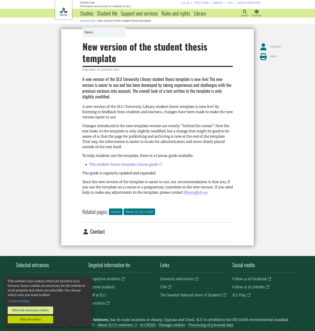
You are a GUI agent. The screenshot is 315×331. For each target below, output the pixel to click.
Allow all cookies (30, 319)
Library (200, 13)
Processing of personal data (210, 325)
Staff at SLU (96, 295)
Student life (107, 13)
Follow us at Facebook (249, 279)
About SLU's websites (115, 325)
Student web (87, 20)
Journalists (96, 303)
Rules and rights (175, 13)
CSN (163, 287)
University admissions (177, 279)
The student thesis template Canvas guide (123, 164)
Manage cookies (172, 325)
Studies (86, 13)
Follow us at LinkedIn (248, 287)
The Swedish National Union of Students (190, 295)
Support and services (139, 13)
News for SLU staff (139, 212)
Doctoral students (101, 287)
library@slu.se (196, 192)
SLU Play (239, 295)
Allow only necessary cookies (30, 310)
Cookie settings (19, 301)
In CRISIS (148, 325)
